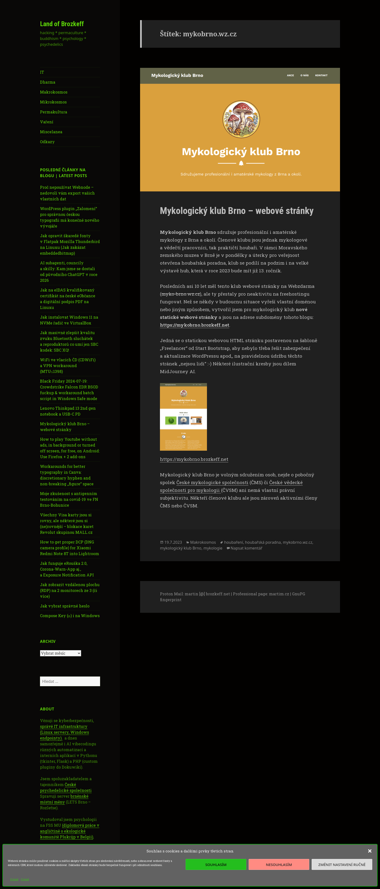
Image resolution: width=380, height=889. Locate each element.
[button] (369, 851)
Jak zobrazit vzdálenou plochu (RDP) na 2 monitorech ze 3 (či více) (70, 590)
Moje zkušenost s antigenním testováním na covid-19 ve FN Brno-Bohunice (69, 499)
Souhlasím (215, 864)
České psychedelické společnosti (66, 787)
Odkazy (47, 141)
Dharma (47, 82)
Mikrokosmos (53, 101)
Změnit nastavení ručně (342, 864)
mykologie (212, 548)
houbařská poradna (263, 542)
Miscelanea (51, 131)
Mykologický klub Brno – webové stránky (237, 210)
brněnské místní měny (64, 799)
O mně (14, 879)
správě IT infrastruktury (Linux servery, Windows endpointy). (64, 732)
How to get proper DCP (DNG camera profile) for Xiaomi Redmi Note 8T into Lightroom (69, 547)
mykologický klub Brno (180, 548)
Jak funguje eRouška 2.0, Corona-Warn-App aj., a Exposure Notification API (67, 569)
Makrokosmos (53, 91)
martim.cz (279, 593)
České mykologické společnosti (212, 482)
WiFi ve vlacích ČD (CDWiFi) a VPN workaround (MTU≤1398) (67, 365)
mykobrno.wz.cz (297, 542)
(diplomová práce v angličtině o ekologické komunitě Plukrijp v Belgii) (69, 831)
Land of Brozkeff (62, 24)
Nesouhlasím (279, 864)
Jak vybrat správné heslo (64, 605)
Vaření (46, 121)
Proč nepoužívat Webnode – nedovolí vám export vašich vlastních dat (67, 193)
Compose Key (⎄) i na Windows (70, 615)
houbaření (233, 542)
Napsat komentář (246, 548)
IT (42, 72)
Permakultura (53, 111)
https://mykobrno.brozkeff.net (194, 459)
